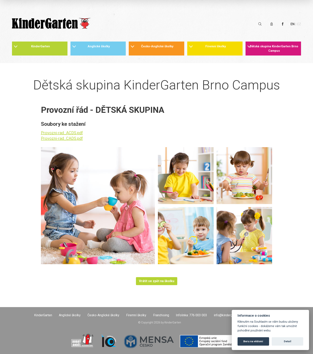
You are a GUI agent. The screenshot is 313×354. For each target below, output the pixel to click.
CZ (299, 24)
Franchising (161, 315)
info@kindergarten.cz (228, 315)
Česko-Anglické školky (157, 46)
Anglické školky (99, 46)
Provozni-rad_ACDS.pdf (62, 132)
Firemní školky (215, 46)
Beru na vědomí (253, 341)
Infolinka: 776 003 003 (191, 315)
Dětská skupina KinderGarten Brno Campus (274, 49)
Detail (287, 341)
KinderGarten (40, 46)
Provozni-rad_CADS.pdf (62, 138)
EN (292, 24)
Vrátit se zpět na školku (156, 281)
